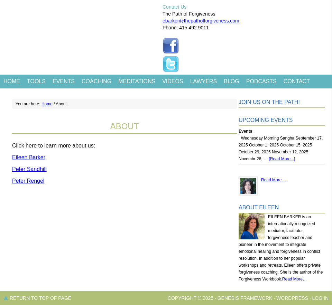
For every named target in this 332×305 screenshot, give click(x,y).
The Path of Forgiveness (80, 20)
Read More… (273, 180)
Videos (172, 81)
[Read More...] (282, 158)
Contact (297, 81)
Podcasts (261, 81)
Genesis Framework (245, 298)
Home (11, 81)
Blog (231, 81)
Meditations (136, 81)
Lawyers (203, 81)
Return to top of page (40, 298)
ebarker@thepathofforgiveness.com (201, 20)
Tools (36, 81)
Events (64, 81)
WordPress (292, 298)
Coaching (96, 81)
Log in (320, 298)
